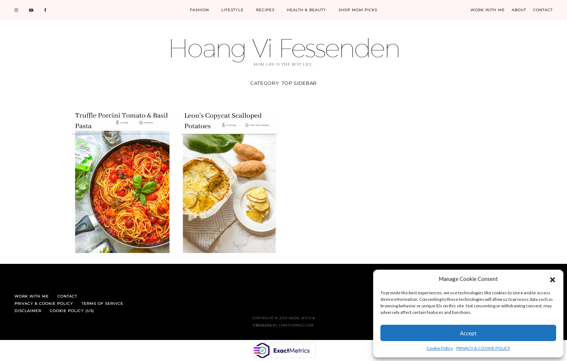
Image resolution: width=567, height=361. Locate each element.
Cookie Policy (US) (72, 310)
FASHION (199, 10)
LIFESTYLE (232, 10)
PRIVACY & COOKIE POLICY (483, 348)
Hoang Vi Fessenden (283, 47)
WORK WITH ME (487, 10)
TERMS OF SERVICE (102, 303)
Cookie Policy (440, 348)
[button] (552, 278)
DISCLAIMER (27, 310)
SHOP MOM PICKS (357, 10)
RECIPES (265, 10)
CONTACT (543, 10)
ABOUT (519, 10)
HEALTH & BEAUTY (306, 10)
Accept (468, 333)
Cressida (262, 325)
